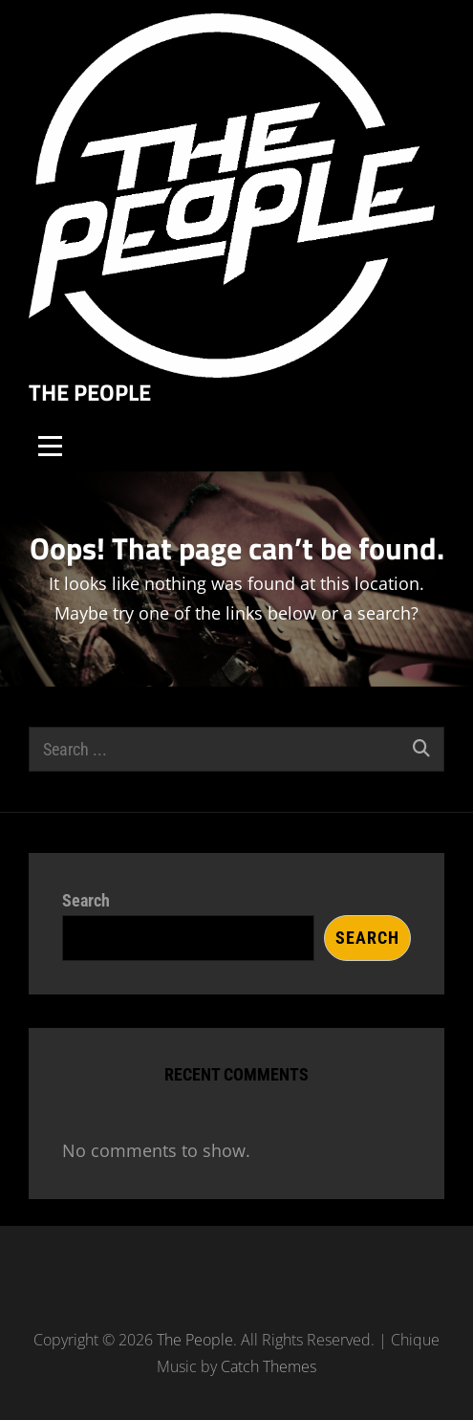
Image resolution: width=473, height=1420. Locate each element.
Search (86, 900)
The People (90, 392)
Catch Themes (268, 1366)
